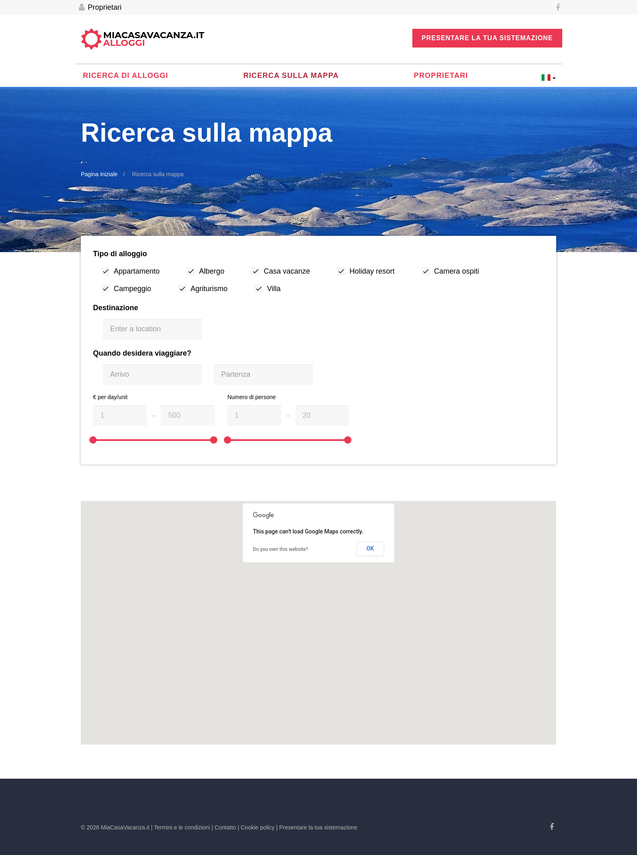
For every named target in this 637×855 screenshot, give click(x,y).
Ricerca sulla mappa (291, 75)
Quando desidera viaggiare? (142, 353)
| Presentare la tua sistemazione (317, 827)
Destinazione (115, 308)
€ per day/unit (110, 397)
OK (370, 548)
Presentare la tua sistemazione (487, 38)
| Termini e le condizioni (180, 827)
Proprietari (100, 7)
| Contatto (224, 827)
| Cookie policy (256, 827)
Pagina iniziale (99, 174)
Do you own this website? (280, 549)
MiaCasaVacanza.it (153, 39)
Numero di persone (252, 397)
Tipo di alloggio (120, 254)
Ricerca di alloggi (125, 75)
